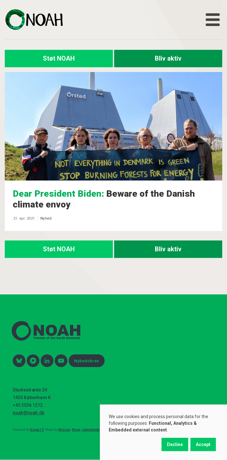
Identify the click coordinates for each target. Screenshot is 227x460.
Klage (76, 429)
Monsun (64, 429)
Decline (175, 444)
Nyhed (46, 218)
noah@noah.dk (28, 412)
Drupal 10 (37, 429)
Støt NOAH (59, 58)
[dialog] (163, 432)
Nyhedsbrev (86, 360)
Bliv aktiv (168, 58)
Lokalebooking (92, 429)
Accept (203, 444)
